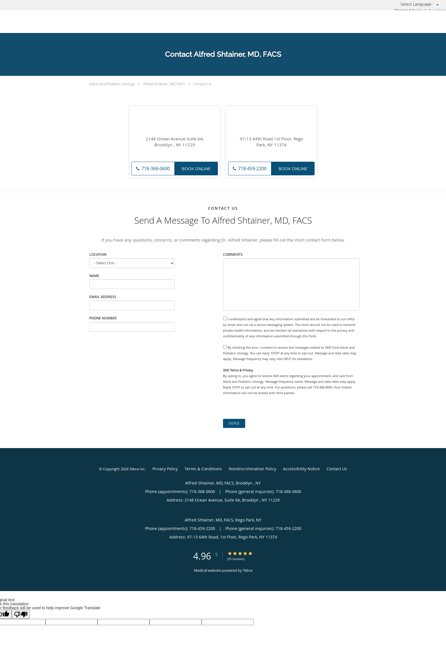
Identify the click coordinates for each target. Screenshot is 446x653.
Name (94, 275)
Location (97, 254)
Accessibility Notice (301, 468)
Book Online (196, 168)
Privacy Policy (165, 468)
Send (234, 423)
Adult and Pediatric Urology (112, 83)
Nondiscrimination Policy (252, 468)
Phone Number (103, 318)
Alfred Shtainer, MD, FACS (164, 83)
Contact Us (202, 83)
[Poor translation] (21, 614)
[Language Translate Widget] (421, 4)
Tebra (247, 570)
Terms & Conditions (203, 468)
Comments (233, 254)
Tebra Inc (137, 468)
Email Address (102, 296)
